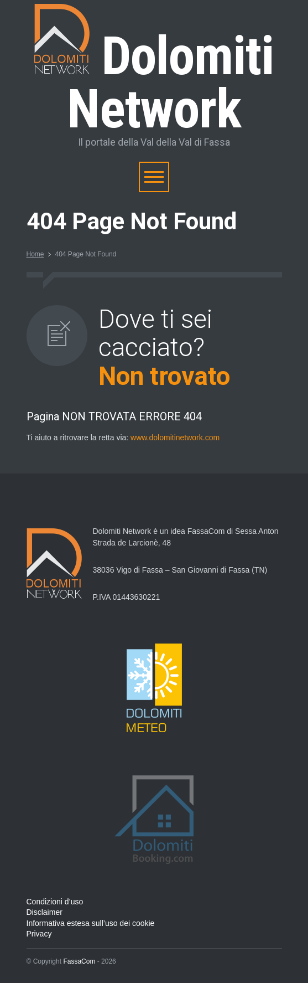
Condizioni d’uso (55, 901)
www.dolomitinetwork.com (175, 437)
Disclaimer (44, 912)
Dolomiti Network (154, 82)
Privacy (39, 933)
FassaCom (79, 961)
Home (35, 254)
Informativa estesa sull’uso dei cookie (91, 923)
